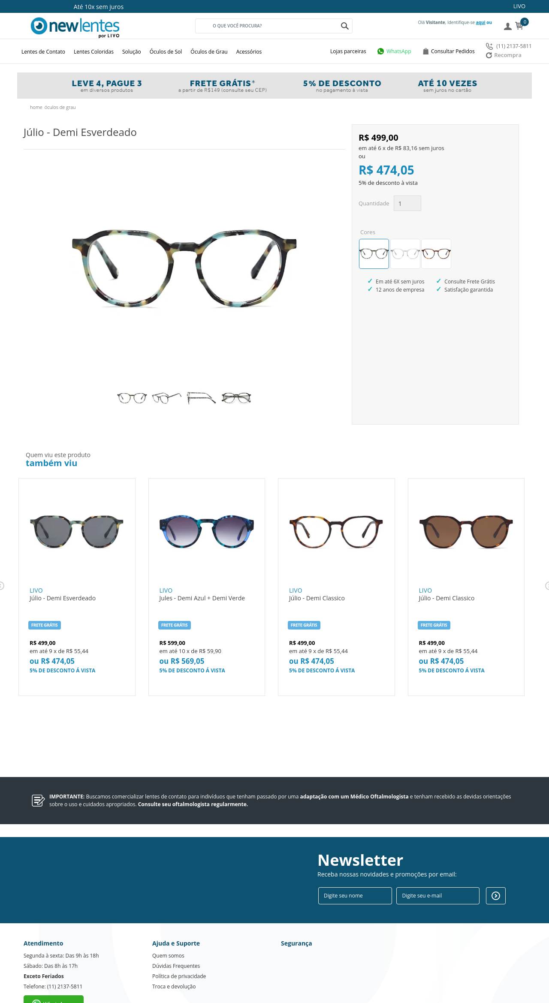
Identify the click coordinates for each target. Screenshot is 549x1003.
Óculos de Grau (208, 51)
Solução (131, 51)
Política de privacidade (179, 948)
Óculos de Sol (166, 51)
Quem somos (168, 928)
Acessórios (249, 51)
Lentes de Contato (43, 51)
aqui (481, 22)
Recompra (504, 55)
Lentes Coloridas (94, 51)
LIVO (519, 6)
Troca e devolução (174, 959)
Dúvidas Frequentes (176, 938)
